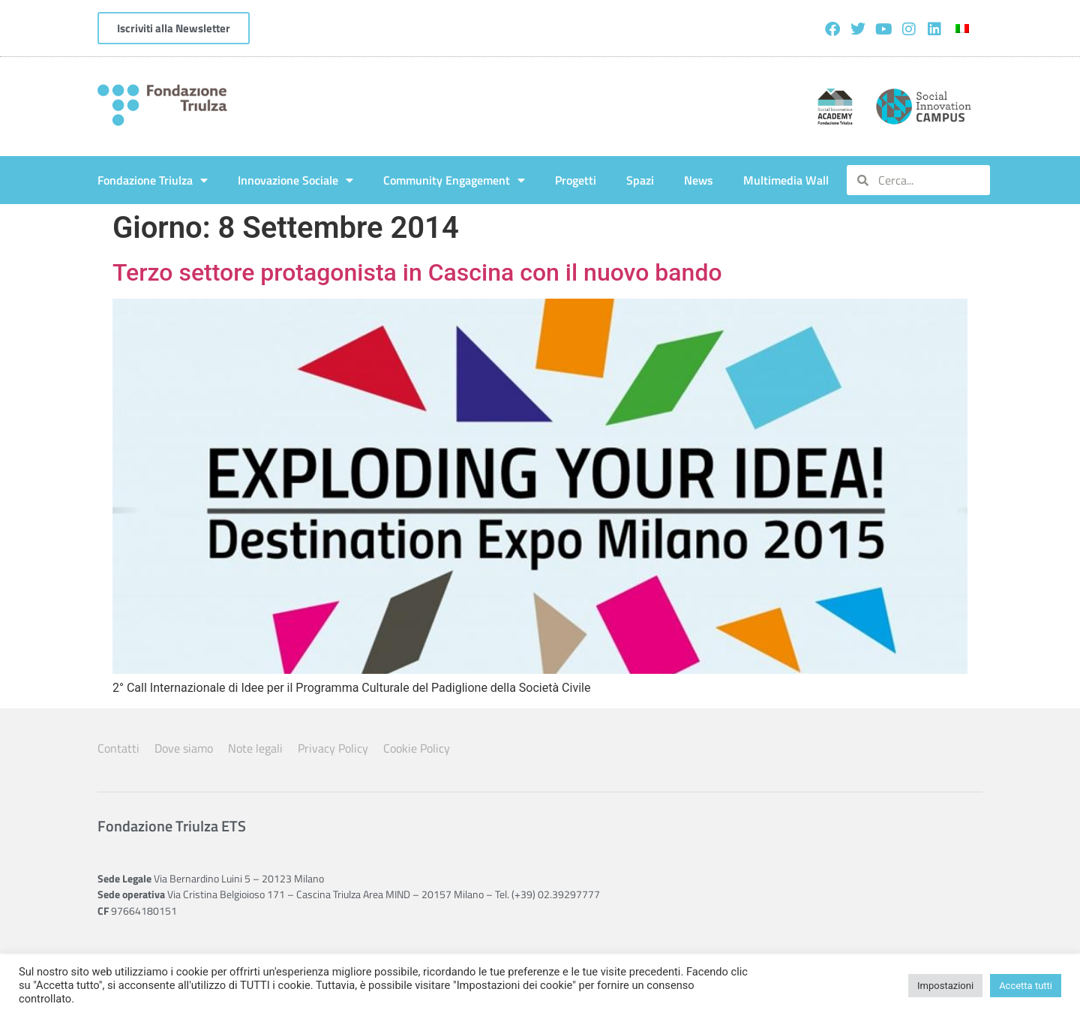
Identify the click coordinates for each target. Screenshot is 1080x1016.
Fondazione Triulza (153, 180)
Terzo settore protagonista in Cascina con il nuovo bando (417, 272)
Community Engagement (454, 180)
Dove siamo (183, 748)
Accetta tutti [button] (1025, 985)
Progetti (575, 180)
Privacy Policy (333, 748)
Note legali (255, 748)
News (698, 180)
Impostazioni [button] (945, 985)
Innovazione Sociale (295, 180)
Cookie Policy (416, 748)
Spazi (640, 180)
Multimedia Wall (786, 180)
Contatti (119, 748)
